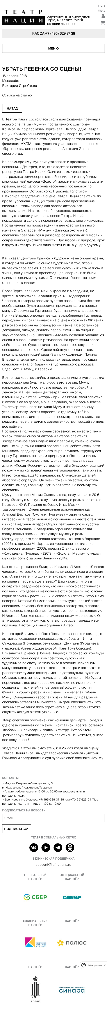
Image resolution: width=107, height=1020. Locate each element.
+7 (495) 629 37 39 (60, 33)
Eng (101, 11)
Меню (53, 48)
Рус (101, 6)
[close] (105, 965)
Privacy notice (95, 965)
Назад (12, 108)
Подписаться (16, 829)
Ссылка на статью (17, 95)
